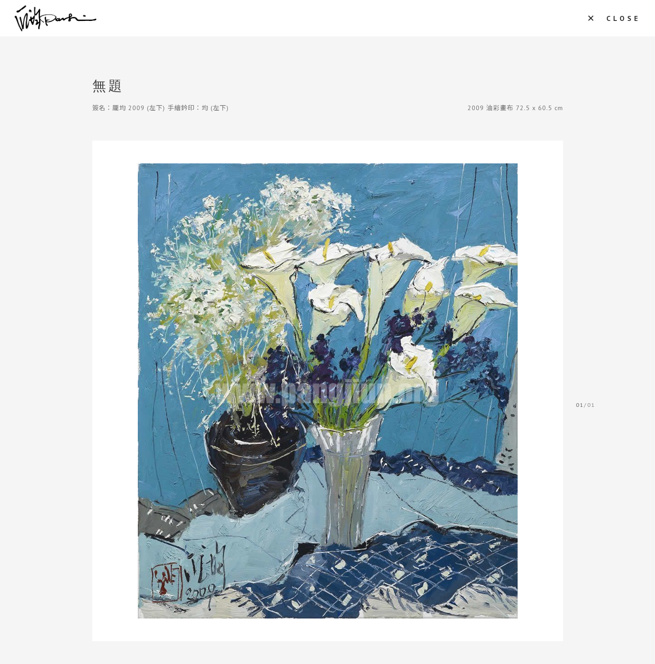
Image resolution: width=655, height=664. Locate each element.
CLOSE (623, 18)
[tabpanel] (327, 391)
